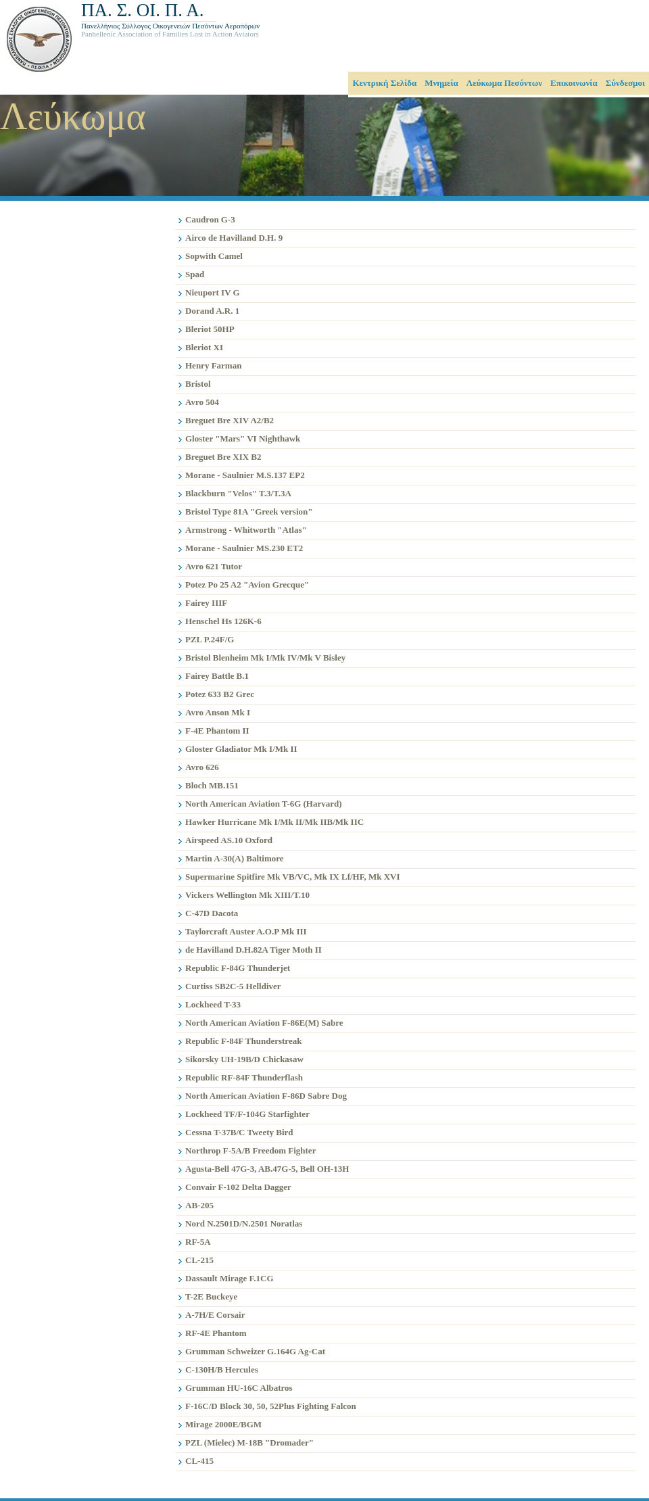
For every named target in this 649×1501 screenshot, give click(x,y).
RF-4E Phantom (216, 1333)
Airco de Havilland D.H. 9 (234, 238)
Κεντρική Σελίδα (384, 83)
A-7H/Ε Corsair (215, 1315)
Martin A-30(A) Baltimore (234, 858)
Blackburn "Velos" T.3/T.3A (238, 493)
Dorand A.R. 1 (212, 311)
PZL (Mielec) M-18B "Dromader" (249, 1442)
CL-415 (199, 1461)
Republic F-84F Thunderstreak (243, 1041)
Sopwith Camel (214, 256)
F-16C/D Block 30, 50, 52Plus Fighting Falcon (270, 1406)
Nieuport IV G (212, 292)
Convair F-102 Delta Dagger (238, 1187)
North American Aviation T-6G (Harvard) (263, 804)
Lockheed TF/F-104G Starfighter (247, 1114)
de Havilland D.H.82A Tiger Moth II (253, 950)
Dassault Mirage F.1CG (229, 1278)
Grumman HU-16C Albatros (239, 1388)
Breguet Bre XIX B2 (223, 457)
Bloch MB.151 (212, 785)
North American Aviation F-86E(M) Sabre (264, 1023)
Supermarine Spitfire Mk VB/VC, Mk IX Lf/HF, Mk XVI (292, 877)
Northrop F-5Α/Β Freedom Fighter (250, 1150)
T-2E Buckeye (211, 1296)
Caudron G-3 (210, 219)
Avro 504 (202, 402)
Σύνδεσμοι (625, 83)
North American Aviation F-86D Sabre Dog (266, 1096)
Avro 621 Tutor (213, 566)
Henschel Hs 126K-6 (223, 621)
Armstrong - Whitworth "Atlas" (246, 530)
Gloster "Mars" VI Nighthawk (242, 438)
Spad (194, 274)
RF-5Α (198, 1242)
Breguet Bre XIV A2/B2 (229, 420)
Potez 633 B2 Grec (219, 694)
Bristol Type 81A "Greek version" (249, 511)
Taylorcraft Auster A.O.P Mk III (246, 931)
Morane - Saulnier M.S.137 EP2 (245, 475)
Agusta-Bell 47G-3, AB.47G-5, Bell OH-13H (267, 1169)
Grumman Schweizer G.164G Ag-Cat (255, 1351)
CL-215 (199, 1260)
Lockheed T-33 (213, 1004)
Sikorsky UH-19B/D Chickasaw (244, 1059)
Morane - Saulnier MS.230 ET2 (244, 548)
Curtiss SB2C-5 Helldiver (233, 986)
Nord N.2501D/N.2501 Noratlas (243, 1223)
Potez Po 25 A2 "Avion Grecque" (247, 584)
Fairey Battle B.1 (217, 676)
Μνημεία (441, 83)
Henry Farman (213, 365)
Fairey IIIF (206, 603)
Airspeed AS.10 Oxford (228, 840)
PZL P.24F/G (209, 639)
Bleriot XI (204, 347)
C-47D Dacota (211, 913)
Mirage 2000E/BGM (223, 1424)
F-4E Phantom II (217, 730)
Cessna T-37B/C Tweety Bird (239, 1132)
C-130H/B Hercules (221, 1369)
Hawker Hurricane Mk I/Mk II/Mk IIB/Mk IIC (274, 822)
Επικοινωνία (574, 83)
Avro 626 (202, 767)
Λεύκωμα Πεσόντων (504, 83)
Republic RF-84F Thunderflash (244, 1077)
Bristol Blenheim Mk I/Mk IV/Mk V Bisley (265, 657)
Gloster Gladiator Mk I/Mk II (241, 749)
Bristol (198, 384)
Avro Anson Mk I (217, 712)
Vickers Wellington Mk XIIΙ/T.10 (247, 895)
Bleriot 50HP (210, 329)
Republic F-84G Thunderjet (237, 968)
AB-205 (199, 1205)
